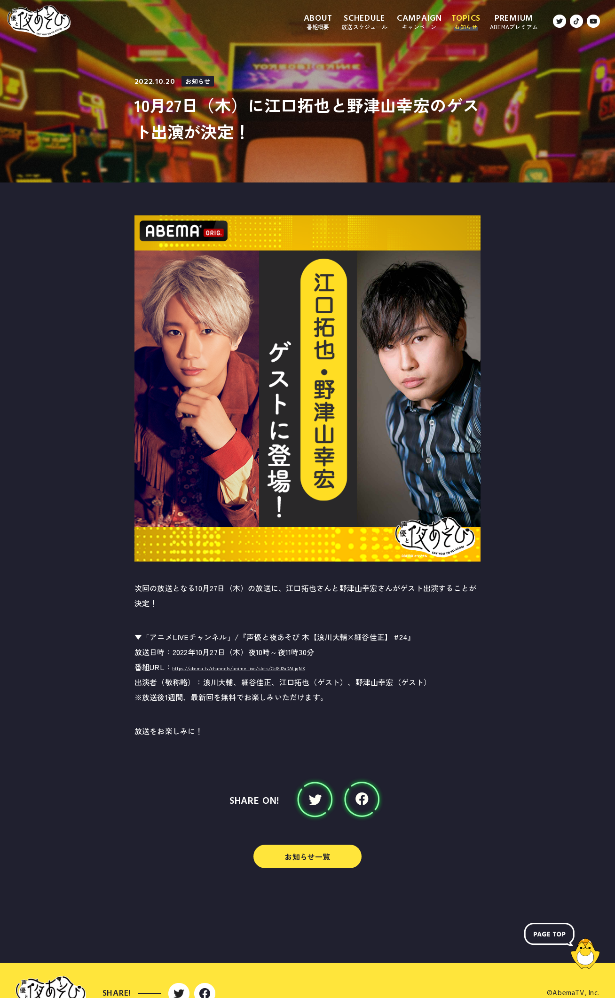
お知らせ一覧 (307, 856)
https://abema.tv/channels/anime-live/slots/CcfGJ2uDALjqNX (282, 667)
